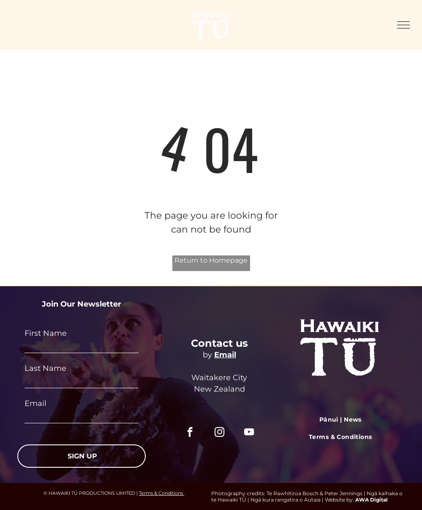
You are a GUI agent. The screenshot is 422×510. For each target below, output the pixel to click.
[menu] (403, 25)
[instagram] (219, 433)
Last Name (45, 368)
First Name (46, 333)
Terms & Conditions (161, 493)
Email (35, 403)
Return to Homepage (211, 260)
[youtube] (249, 433)
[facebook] (189, 433)
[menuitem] (340, 420)
